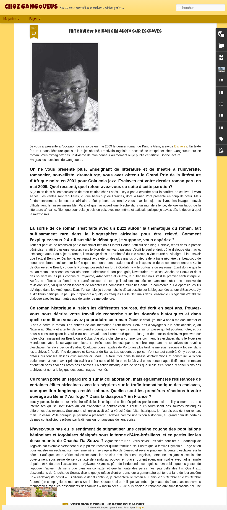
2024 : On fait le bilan (90, 453)
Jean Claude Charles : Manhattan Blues (108, 298)
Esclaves (180, 56)
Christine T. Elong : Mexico (96, 401)
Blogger (140, 507)
